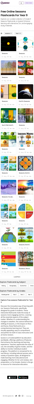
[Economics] (23, 285)
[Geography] (13, 285)
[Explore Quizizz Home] (5, 3)
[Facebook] (19, 395)
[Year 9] (18, 33)
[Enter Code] (28, 2)
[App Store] (12, 377)
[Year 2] (22, 294)
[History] (3, 285)
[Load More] (17, 276)
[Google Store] (23, 377)
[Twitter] (16, 395)
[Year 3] (29, 294)
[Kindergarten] (5, 294)
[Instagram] (22, 395)
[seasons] (8, 33)
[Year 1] (15, 294)
